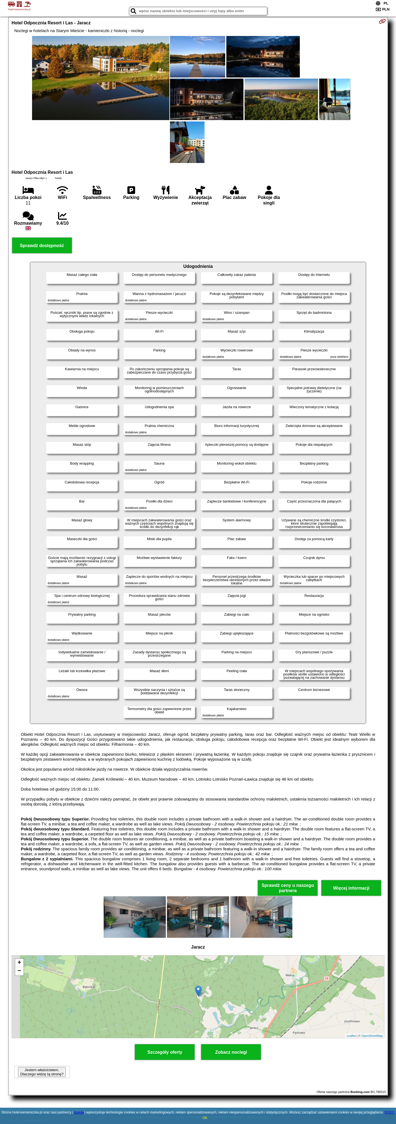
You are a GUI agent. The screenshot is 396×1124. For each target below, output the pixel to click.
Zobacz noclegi (231, 1052)
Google (79, 1112)
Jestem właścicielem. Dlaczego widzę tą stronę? (41, 1072)
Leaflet (351, 1035)
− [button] (19, 971)
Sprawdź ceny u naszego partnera (288, 888)
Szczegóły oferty (164, 1052)
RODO (389, 1112)
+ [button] (19, 963)
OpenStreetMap (372, 1035)
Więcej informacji (351, 888)
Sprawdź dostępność (42, 245)
